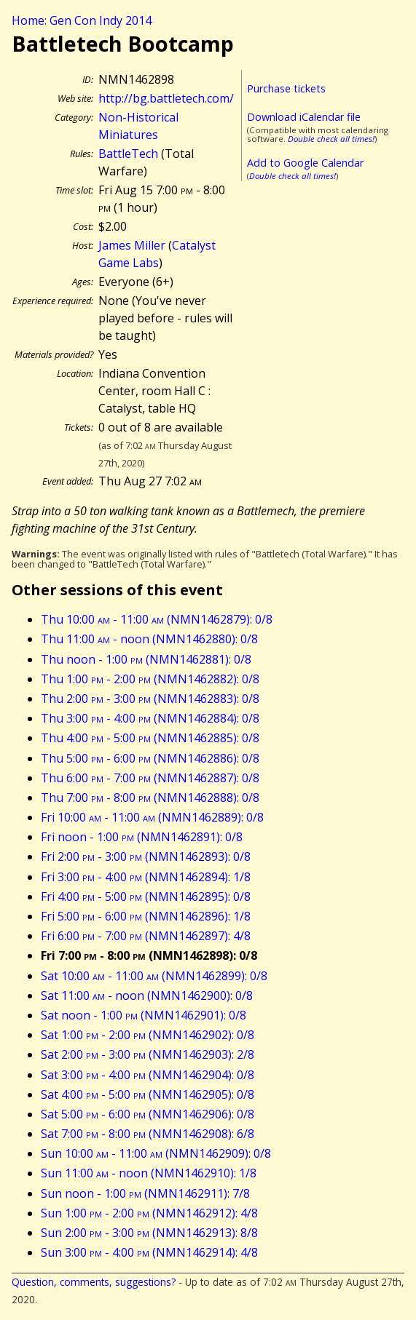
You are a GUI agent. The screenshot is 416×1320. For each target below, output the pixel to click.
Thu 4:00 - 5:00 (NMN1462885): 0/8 (150, 738)
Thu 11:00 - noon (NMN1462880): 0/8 (149, 639)
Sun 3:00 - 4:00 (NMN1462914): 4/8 (149, 1252)
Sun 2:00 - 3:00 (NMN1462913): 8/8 (149, 1233)
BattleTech (128, 154)
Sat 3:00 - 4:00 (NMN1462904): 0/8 (147, 1075)
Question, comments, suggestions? (94, 1282)
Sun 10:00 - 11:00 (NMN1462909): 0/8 (156, 1153)
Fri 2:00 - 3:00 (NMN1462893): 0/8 (146, 856)
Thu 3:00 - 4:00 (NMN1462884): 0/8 (150, 718)
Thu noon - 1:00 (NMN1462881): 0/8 (146, 659)
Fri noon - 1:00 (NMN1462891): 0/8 (142, 837)
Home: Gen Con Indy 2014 (82, 20)
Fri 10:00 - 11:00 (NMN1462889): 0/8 (152, 817)
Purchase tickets (286, 88)
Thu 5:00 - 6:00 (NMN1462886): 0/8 (150, 758)
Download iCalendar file (304, 117)
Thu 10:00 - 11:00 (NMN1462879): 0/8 (156, 619)
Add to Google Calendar (305, 163)
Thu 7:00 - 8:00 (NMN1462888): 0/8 (150, 798)
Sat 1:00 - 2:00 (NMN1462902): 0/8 (147, 1035)
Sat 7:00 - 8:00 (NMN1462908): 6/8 (147, 1134)
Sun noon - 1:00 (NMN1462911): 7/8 (145, 1193)
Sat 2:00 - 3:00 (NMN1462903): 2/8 (147, 1054)
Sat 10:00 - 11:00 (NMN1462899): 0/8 (154, 976)
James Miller (131, 245)
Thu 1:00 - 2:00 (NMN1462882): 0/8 (150, 679)
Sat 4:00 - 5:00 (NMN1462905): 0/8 (147, 1094)
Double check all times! (331, 138)
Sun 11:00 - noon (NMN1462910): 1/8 (148, 1173)
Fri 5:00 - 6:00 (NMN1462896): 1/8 (146, 916)
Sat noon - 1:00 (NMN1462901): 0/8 (143, 1015)
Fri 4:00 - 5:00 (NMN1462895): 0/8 (146, 896)
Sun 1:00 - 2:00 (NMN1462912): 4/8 (149, 1213)
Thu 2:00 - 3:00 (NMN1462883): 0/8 (150, 699)
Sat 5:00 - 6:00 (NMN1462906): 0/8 (147, 1114)
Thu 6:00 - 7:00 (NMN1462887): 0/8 (150, 778)
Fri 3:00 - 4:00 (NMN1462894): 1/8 (146, 877)
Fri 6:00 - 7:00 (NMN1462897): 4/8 (146, 936)
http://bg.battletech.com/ (166, 98)
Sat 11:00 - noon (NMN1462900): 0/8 (147, 995)
